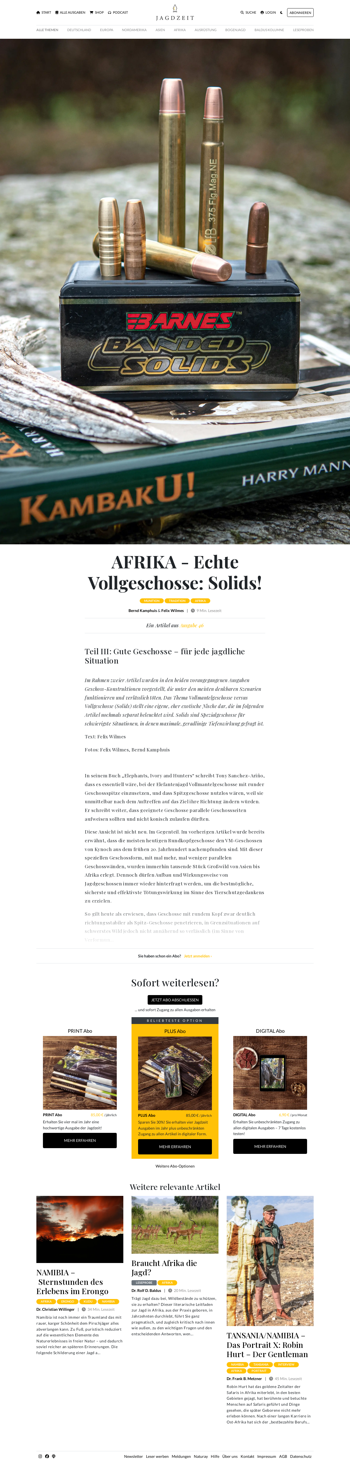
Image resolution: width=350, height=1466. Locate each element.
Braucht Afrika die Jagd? (164, 1267)
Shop (97, 12)
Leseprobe (144, 1282)
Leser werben (157, 1456)
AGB (283, 1456)
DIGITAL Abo (270, 1031)
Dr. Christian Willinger (55, 1309)
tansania (261, 1364)
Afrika (180, 30)
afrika (200, 600)
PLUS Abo (175, 1031)
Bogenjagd (235, 30)
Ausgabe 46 (192, 625)
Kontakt (247, 1456)
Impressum (266, 1456)
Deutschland (79, 30)
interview (286, 1364)
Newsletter (133, 1456)
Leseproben (303, 30)
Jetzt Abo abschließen (175, 1000)
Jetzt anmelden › (198, 956)
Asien (160, 30)
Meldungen (181, 1456)
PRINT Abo (80, 1031)
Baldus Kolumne (269, 30)
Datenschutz (300, 1456)
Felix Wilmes (172, 610)
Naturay (201, 1456)
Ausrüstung (206, 30)
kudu (88, 1301)
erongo (67, 1301)
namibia (108, 1301)
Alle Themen (47, 30)
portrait (259, 1370)
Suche (248, 12)
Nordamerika (134, 30)
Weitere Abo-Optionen (175, 1166)
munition (151, 600)
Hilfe (215, 1456)
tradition (177, 600)
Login (268, 12)
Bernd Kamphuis (143, 610)
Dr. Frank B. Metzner (244, 1378)
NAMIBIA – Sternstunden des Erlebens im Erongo (72, 1281)
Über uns (230, 1456)
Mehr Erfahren (80, 1140)
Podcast (118, 12)
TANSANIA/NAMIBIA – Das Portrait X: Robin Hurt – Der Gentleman (267, 1344)
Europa (106, 30)
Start (43, 12)
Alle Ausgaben (70, 12)
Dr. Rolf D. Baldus (146, 1290)
